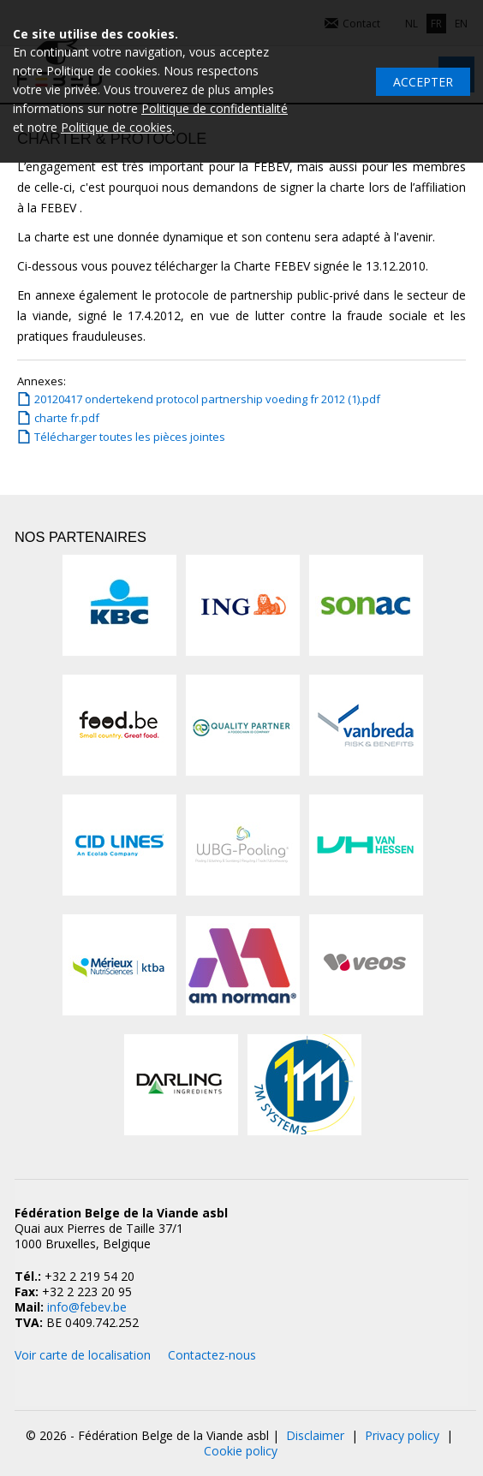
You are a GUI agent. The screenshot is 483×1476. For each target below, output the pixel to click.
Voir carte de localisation (83, 1355)
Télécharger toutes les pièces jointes (129, 436)
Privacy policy (402, 1435)
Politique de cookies (116, 127)
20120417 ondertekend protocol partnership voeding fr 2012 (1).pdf (207, 399)
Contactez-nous (212, 1355)
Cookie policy (240, 1451)
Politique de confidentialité (214, 108)
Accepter (423, 82)
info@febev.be (87, 1307)
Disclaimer (315, 1435)
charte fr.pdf (66, 418)
